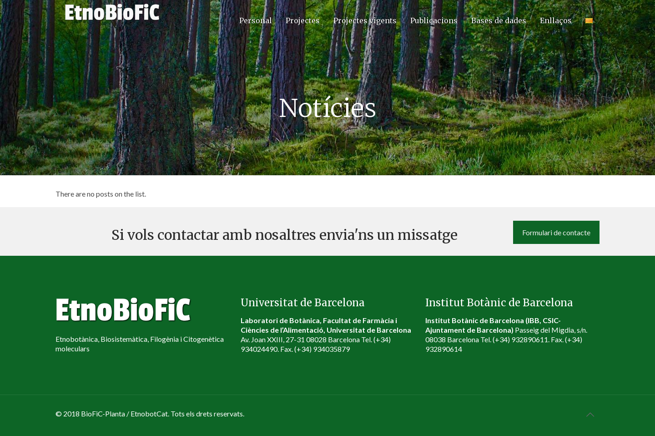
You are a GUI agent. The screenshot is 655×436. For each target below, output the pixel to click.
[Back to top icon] (590, 414)
